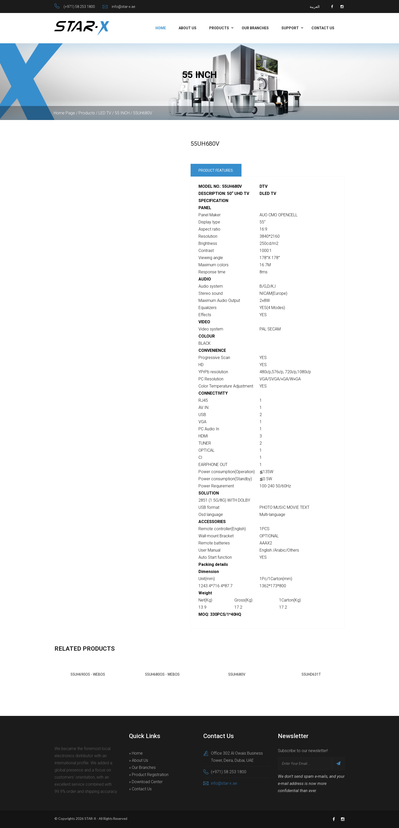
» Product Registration (148, 774)
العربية (315, 7)
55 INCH (122, 113)
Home (160, 28)
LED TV (104, 113)
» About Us (138, 760)
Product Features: (216, 170)
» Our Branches (142, 767)
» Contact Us (140, 788)
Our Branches (255, 28)
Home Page (64, 113)
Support (290, 28)
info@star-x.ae (123, 7)
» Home (136, 753)
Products (219, 28)
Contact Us (322, 28)
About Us (187, 28)
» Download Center (146, 781)
